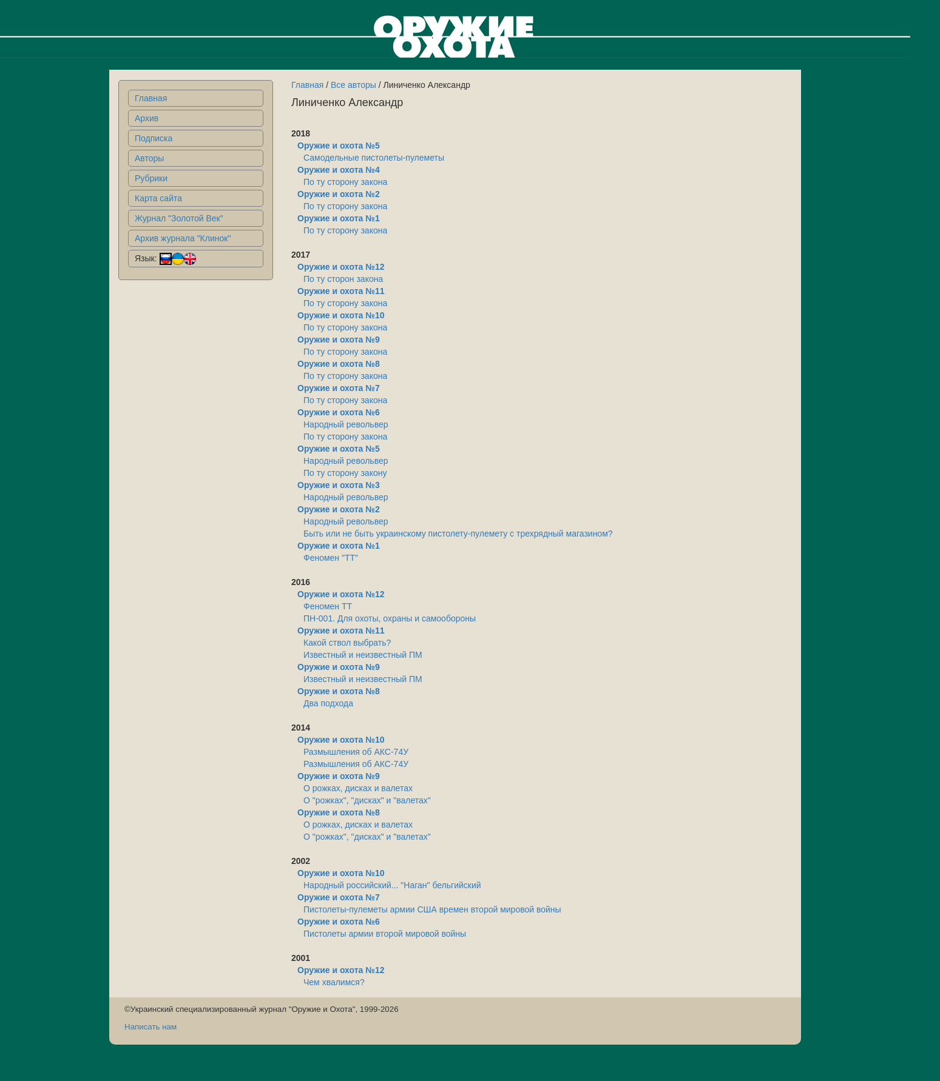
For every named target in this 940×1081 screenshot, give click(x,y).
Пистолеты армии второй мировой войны (384, 934)
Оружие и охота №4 (338, 170)
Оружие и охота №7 (338, 388)
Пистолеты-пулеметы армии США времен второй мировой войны (432, 909)
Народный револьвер (345, 424)
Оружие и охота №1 (338, 218)
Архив (146, 118)
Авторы (149, 158)
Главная (151, 98)
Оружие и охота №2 (338, 194)
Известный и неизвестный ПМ (362, 655)
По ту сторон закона (343, 279)
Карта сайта (158, 198)
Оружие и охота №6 (338, 412)
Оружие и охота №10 (340, 315)
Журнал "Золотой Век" (179, 218)
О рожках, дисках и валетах (358, 788)
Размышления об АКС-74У (355, 752)
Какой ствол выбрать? (347, 643)
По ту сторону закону (345, 473)
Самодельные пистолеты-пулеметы (373, 157)
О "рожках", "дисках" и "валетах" (367, 800)
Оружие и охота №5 (338, 145)
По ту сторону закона (345, 182)
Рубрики (151, 178)
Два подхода (328, 703)
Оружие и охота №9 (338, 339)
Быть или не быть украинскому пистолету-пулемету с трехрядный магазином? (458, 533)
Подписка (153, 138)
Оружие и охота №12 (340, 267)
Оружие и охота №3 (338, 485)
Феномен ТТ (327, 606)
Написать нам (150, 1026)
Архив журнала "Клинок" (183, 238)
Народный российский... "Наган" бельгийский (392, 885)
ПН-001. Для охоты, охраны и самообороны (389, 618)
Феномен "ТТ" (330, 558)
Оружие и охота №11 (340, 291)
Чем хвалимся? (334, 982)
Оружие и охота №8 (338, 364)
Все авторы (353, 85)
